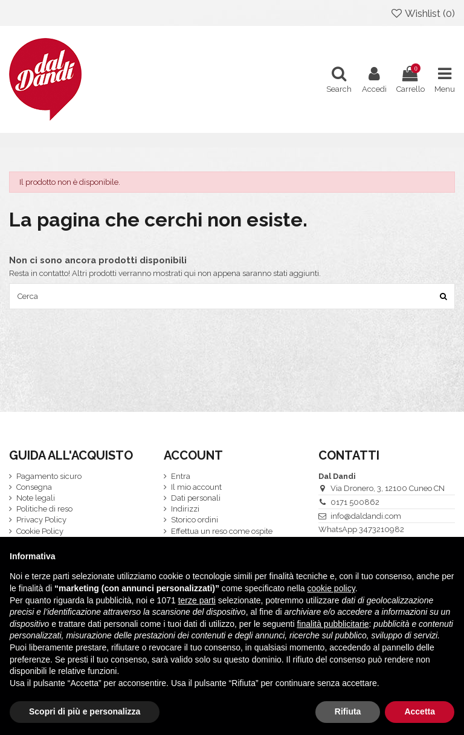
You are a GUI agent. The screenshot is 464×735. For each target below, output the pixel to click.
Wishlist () (422, 13)
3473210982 (381, 529)
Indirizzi (185, 509)
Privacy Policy (41, 520)
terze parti (197, 600)
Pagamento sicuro (49, 476)
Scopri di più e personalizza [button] (84, 711)
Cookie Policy (39, 531)
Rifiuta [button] (348, 711)
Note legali (35, 498)
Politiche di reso (44, 509)
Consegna (34, 487)
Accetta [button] (419, 711)
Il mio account (196, 487)
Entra (180, 476)
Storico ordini (194, 520)
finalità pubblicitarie (333, 624)
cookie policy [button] (331, 588)
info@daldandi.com (365, 516)
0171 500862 (354, 502)
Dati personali (196, 498)
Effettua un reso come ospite (221, 531)
